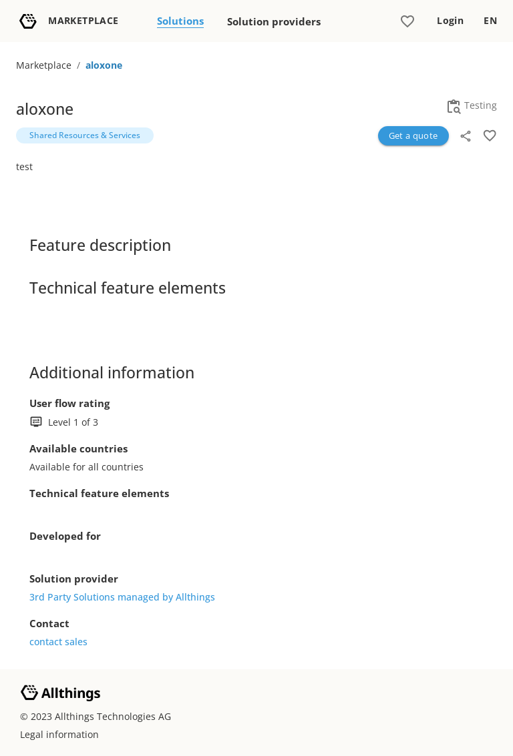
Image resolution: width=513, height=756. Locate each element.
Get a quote (413, 135)
